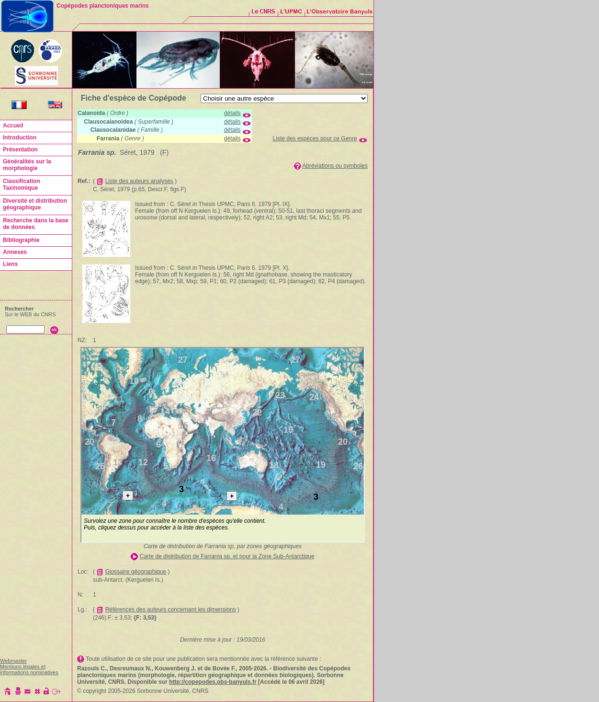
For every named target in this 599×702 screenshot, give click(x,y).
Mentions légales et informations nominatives (29, 669)
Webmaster (13, 661)
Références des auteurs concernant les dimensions (170, 609)
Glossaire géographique (135, 571)
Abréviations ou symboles (335, 165)
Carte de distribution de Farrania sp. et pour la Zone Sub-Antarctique (227, 556)
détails (232, 113)
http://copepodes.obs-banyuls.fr (213, 682)
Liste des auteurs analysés (139, 181)
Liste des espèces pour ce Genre (315, 138)
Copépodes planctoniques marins (103, 5)
